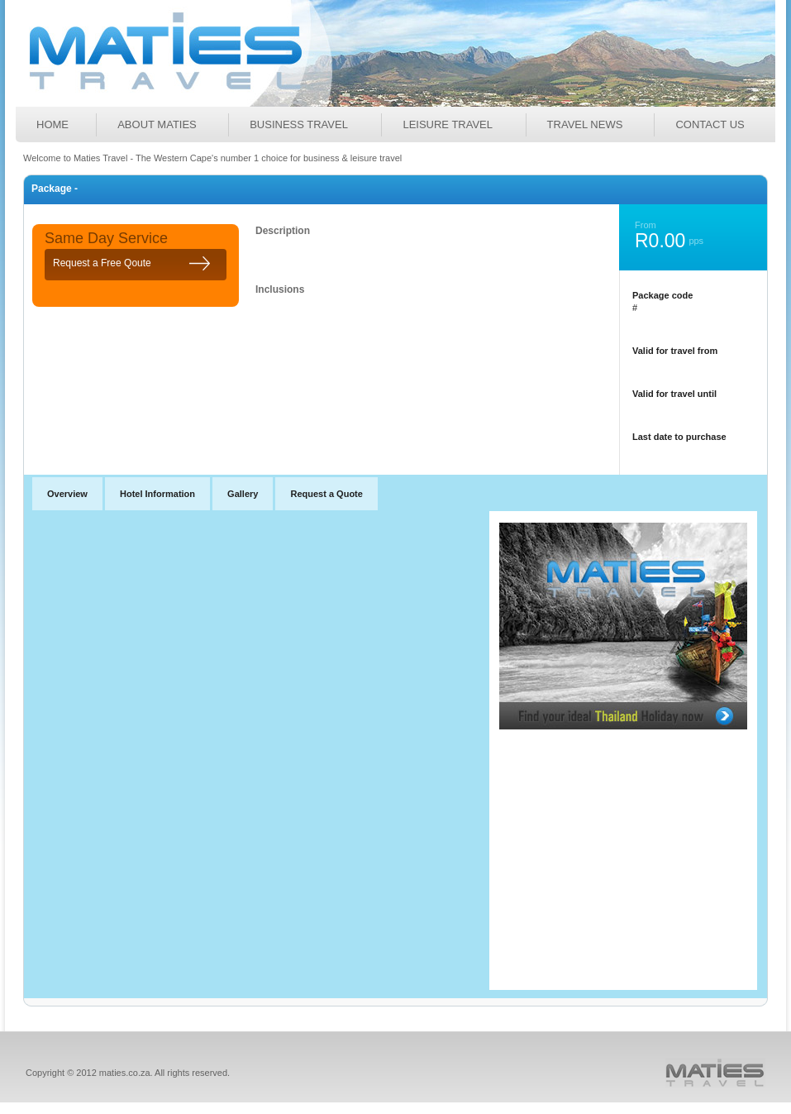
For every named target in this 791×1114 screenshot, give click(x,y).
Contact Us (709, 124)
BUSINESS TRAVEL (299, 124)
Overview (67, 494)
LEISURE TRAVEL (448, 124)
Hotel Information (157, 494)
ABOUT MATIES (157, 124)
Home (52, 124)
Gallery (242, 494)
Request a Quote (326, 494)
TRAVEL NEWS (585, 124)
